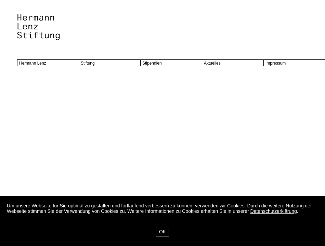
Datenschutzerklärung (273, 211)
